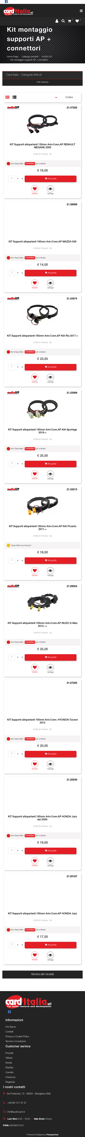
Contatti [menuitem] (9, 1032)
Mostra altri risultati (42, 974)
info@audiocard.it (16, 1112)
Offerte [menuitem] (8, 1058)
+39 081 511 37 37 (16, 1103)
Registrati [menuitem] (10, 1082)
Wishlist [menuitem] (9, 1068)
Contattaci (30, 164)
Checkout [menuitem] (10, 1077)
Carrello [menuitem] (9, 1072)
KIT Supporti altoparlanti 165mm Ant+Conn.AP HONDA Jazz (42, 914)
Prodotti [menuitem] (9, 1053)
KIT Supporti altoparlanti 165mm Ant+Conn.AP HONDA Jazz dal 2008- (42, 818)
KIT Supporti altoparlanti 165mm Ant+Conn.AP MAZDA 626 (42, 242)
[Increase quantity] (22, 179)
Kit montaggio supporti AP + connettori (29, 60)
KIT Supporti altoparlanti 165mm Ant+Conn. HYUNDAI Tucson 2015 (42, 721)
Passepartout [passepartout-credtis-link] (52, 1135)
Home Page (12, 57)
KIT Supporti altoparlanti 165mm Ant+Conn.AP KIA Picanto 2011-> (42, 528)
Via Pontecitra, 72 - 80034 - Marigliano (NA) (28, 1094)
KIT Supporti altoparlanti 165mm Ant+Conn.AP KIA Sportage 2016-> (42, 431)
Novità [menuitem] (8, 1063)
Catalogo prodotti (30, 57)
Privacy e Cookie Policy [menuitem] (17, 1037)
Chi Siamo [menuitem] (10, 1027)
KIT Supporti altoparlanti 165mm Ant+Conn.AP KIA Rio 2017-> (42, 336)
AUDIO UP (47, 57)
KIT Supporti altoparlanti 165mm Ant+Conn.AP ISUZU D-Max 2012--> (43, 625)
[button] (50, 190)
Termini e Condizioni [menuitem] (15, 1041)
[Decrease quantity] (18, 179)
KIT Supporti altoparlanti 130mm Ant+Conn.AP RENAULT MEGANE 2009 (42, 146)
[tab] (8, 97)
